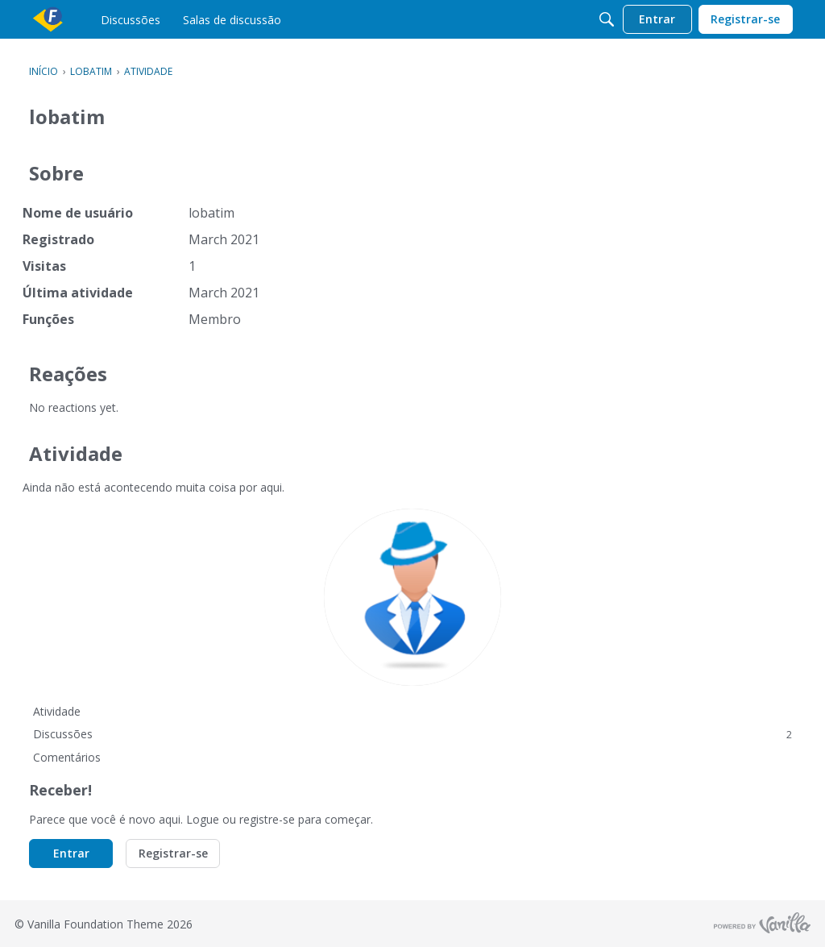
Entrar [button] (71, 853)
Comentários (67, 757)
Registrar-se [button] (173, 853)
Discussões (412, 733)
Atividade (57, 711)
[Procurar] (606, 19)
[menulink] (130, 19)
